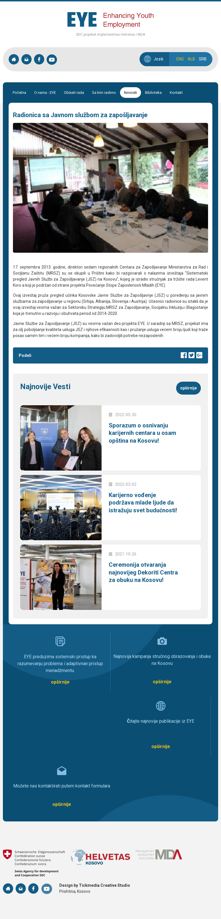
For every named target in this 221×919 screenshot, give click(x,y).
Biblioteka (153, 92)
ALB (191, 59)
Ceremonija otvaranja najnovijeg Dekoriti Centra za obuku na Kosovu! (139, 576)
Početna (19, 92)
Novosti (130, 92)
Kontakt (176, 92)
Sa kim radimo (104, 92)
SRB (203, 59)
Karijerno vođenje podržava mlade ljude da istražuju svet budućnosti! (143, 506)
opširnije (188, 388)
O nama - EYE (45, 92)
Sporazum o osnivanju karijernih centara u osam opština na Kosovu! (140, 437)
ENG (180, 59)
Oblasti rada (74, 92)
